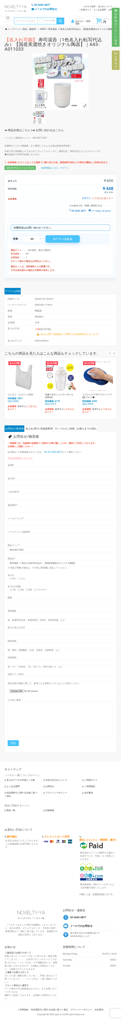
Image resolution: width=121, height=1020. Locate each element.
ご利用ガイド (85, 10)
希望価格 (12, 611)
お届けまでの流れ (87, 428)
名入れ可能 (49, 20)
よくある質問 (100, 10)
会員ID (11, 465)
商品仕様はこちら (17, 130)
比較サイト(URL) (16, 674)
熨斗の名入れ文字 (16, 627)
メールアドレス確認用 (19, 532)
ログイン (79, 21)
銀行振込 (12, 836)
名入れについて (105, 6)
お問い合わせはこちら (48, 130)
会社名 (11, 478)
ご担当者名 (14, 492)
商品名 (11, 558)
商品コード (14, 545)
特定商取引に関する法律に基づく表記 (49, 1009)
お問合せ (49, 786)
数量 (10, 597)
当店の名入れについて (56, 780)
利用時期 (12, 657)
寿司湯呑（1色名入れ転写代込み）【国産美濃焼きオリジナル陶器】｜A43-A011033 (53, 44)
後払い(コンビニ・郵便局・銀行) (97, 839)
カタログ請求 (89, 6)
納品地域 (12, 641)
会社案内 (88, 792)
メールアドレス (16, 518)
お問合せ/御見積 (14, 428)
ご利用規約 (89, 786)
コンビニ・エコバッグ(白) (20, 394)
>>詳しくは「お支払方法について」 (96, 894)
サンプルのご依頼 (65, 428)
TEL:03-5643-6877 (53, 452)
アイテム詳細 (12, 291)
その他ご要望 (14, 700)
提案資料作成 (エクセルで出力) (20, 168)
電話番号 (12, 505)
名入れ (11, 575)
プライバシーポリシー (56, 792)
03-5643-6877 (77, 211)
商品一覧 (11, 810)
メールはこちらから (100, 211)
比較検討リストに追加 (115, 27)
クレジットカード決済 (56, 836)
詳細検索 (49, 810)
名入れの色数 (14, 586)
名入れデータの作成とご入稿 (21, 780)
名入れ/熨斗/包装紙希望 (39, 428)
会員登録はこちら (49, 168)
